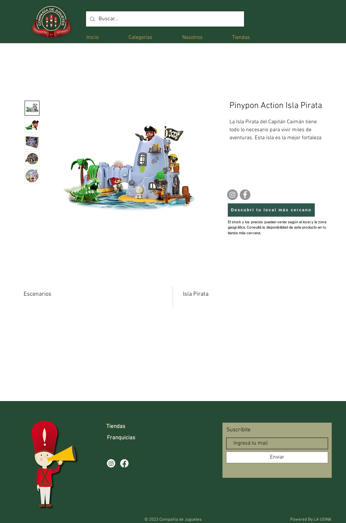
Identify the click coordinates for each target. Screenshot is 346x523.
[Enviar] (277, 457)
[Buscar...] (164, 19)
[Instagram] (232, 194)
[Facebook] (245, 194)
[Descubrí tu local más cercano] (271, 210)
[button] (140, 37)
